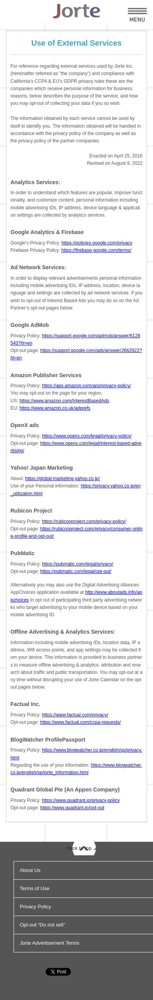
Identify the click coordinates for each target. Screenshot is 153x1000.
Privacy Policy (35, 906)
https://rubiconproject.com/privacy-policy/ (84, 521)
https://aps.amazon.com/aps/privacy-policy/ (86, 385)
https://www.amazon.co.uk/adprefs (54, 408)
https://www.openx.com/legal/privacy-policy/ (86, 436)
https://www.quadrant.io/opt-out (72, 807)
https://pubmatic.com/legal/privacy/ (77, 564)
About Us (30, 870)
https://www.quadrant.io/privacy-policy (81, 800)
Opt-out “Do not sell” (42, 925)
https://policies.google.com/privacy (97, 243)
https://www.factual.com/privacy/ (75, 715)
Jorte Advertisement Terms (49, 943)
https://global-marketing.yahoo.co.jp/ (62, 478)
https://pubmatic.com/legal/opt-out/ (75, 571)
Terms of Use (35, 888)
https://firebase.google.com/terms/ (96, 250)
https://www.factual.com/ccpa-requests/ (80, 722)
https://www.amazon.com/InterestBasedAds (64, 400)
